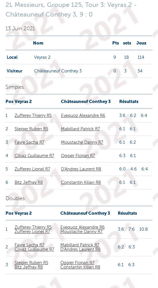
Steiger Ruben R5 (31, 129)
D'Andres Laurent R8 (81, 169)
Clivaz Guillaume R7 (34, 155)
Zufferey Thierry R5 (33, 115)
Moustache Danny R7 (82, 142)
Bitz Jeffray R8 (29, 182)
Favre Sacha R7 (29, 142)
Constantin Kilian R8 (81, 182)
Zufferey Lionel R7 (32, 169)
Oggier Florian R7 (78, 155)
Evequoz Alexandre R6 (83, 115)
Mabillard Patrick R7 (80, 129)
